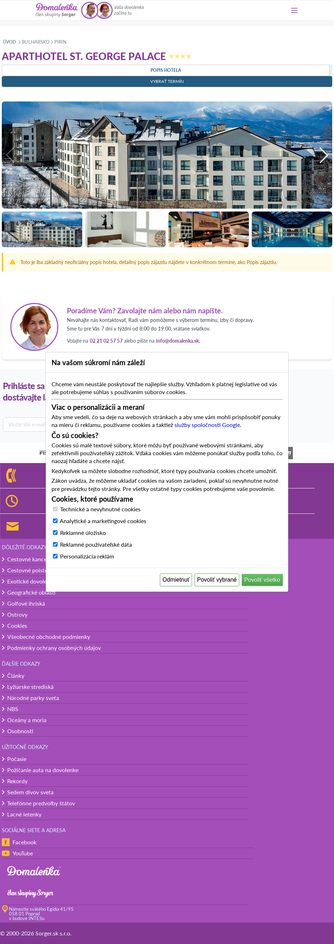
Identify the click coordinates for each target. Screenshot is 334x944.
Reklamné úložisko (83, 532)
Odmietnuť (176, 580)
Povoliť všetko (262, 580)
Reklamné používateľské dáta (96, 544)
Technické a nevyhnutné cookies (100, 509)
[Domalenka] (56, 10)
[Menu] (294, 10)
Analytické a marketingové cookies (103, 520)
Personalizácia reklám (87, 556)
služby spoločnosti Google (207, 424)
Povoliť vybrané (217, 580)
